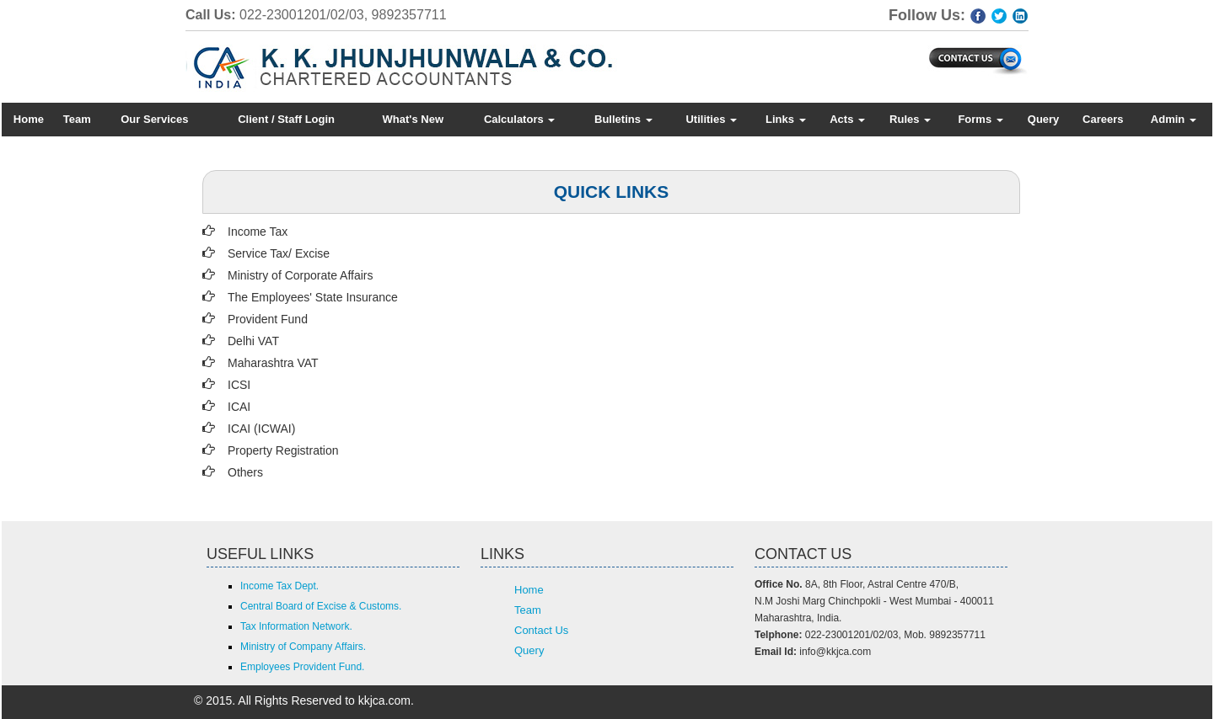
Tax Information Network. (296, 626)
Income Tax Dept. (279, 586)
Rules (910, 119)
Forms (980, 119)
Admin (1173, 119)
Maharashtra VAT (273, 363)
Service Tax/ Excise (279, 253)
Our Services (154, 119)
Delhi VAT (253, 341)
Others (245, 472)
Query (1044, 119)
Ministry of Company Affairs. (303, 646)
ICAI (239, 406)
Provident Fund (268, 319)
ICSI (239, 384)
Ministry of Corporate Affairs (300, 275)
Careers (1102, 119)
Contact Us (541, 630)
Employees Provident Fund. (302, 667)
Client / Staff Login (286, 119)
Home (28, 119)
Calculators (519, 119)
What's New (413, 119)
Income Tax (257, 231)
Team (77, 119)
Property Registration (283, 450)
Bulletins (623, 119)
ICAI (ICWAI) (261, 428)
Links (785, 119)
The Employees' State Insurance (313, 297)
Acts (847, 119)
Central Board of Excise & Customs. (320, 606)
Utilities (711, 119)
